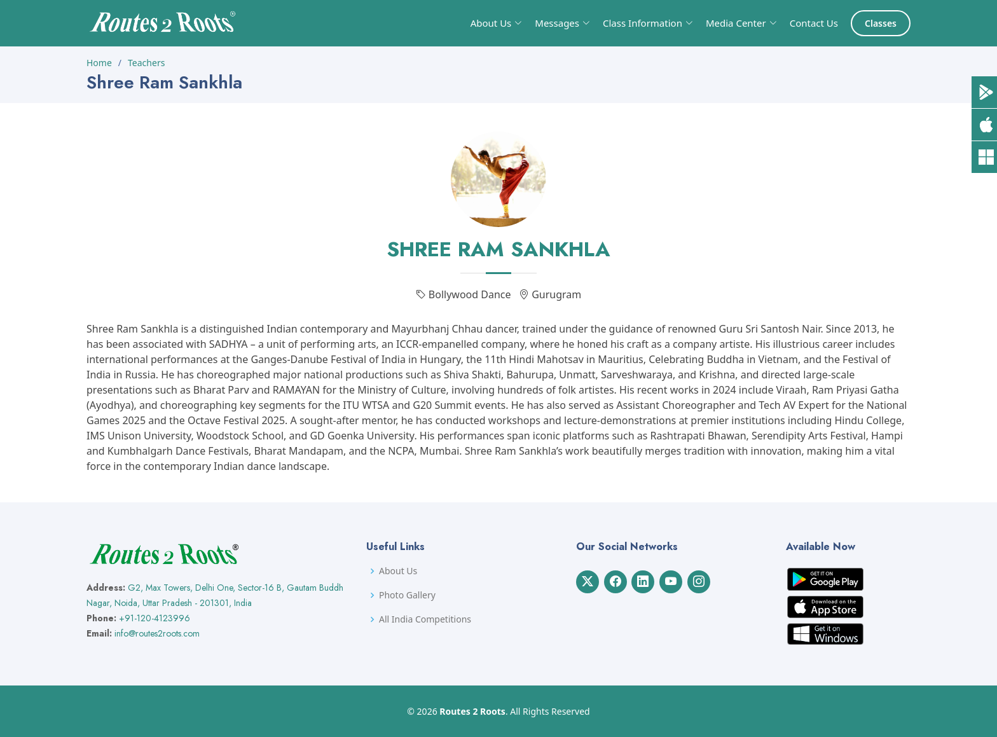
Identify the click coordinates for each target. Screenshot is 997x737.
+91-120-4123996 (154, 618)
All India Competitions (425, 619)
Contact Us (814, 23)
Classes (881, 23)
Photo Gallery (407, 595)
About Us (398, 571)
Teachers (146, 63)
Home (99, 63)
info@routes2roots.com (157, 633)
